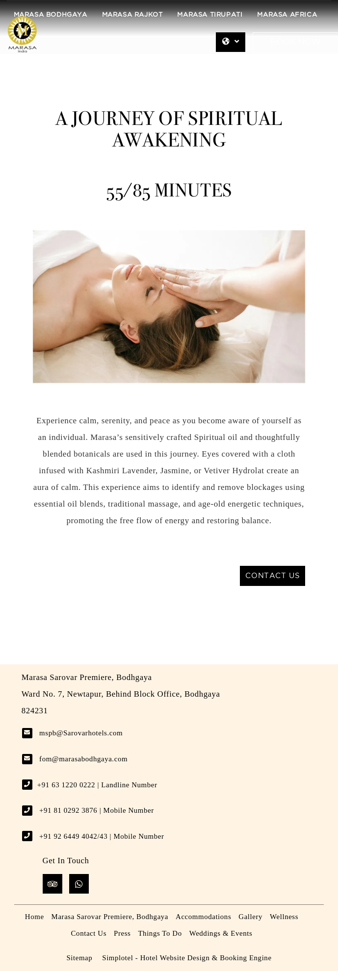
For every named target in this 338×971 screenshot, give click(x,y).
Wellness (284, 917)
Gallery (250, 917)
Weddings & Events (221, 933)
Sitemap (79, 958)
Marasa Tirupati (209, 15)
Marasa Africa (287, 15)
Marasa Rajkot (132, 15)
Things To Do (160, 933)
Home (34, 917)
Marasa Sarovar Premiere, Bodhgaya (110, 917)
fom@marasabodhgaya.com (83, 759)
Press (122, 933)
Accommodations (203, 917)
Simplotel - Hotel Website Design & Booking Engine (186, 958)
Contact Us (88, 933)
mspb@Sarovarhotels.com (81, 733)
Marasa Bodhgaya (50, 15)
